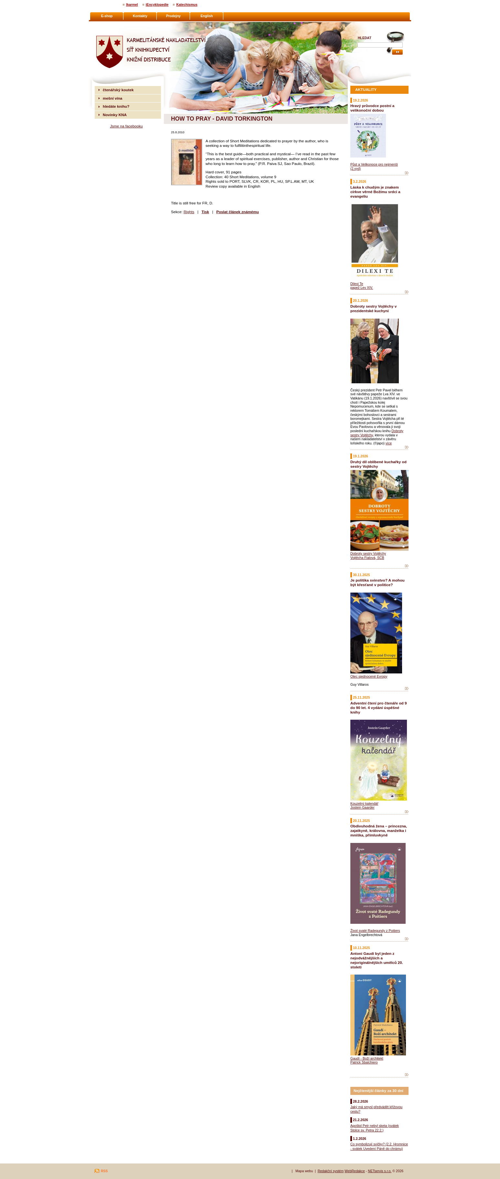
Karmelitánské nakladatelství (120, 24)
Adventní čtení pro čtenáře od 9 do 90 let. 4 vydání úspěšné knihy (378, 707)
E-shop (107, 16)
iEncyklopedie (157, 4)
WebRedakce (355, 1171)
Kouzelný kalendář (364, 803)
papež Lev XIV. (361, 287)
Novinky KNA (115, 115)
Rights (189, 212)
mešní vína (112, 98)
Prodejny (173, 16)
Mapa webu (304, 1171)
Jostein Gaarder (362, 807)
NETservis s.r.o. (379, 1171)
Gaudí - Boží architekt (366, 1058)
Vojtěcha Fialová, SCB (367, 558)
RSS (104, 1171)
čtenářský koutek (118, 90)
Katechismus (186, 4)
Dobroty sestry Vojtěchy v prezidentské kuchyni (373, 308)
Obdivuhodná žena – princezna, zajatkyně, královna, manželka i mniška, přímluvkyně (378, 830)
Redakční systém (331, 1171)
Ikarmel (132, 4)
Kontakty (140, 16)
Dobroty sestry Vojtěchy (368, 553)
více (389, 443)
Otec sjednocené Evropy (368, 676)
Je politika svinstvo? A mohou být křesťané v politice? (377, 582)
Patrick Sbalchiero (364, 1062)
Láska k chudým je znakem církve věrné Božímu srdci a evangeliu (375, 191)
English (207, 16)
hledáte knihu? (116, 106)
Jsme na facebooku (126, 126)
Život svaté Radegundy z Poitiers (375, 931)
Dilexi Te (356, 284)
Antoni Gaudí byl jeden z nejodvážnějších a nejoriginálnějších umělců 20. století (376, 960)
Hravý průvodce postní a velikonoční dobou (372, 108)
